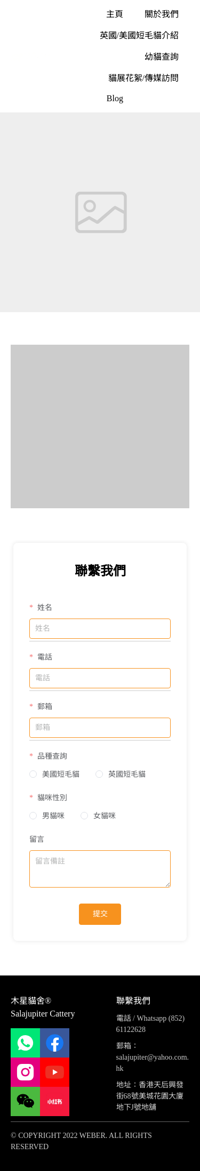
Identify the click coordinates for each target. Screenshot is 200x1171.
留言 (36, 839)
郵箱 (43, 707)
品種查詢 (51, 756)
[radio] (54, 774)
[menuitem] (114, 14)
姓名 (43, 608)
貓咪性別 (51, 798)
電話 (43, 657)
